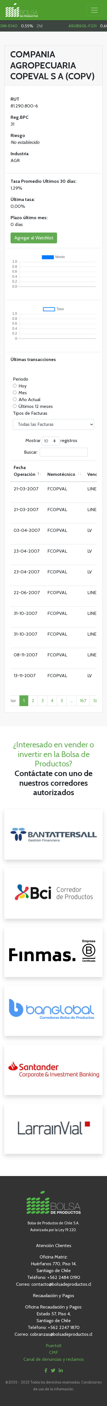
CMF (53, 1352)
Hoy (23, 386)
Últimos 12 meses (36, 406)
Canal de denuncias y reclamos (53, 1359)
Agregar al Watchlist (33, 237)
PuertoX (53, 1345)
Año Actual (30, 399)
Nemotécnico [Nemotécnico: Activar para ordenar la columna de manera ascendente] (61, 474)
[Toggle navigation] (94, 10)
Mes (23, 392)
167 (83, 700)
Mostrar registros (51, 441)
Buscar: (56, 452)
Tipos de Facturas (30, 413)
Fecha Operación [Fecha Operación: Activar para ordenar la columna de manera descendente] (24, 471)
